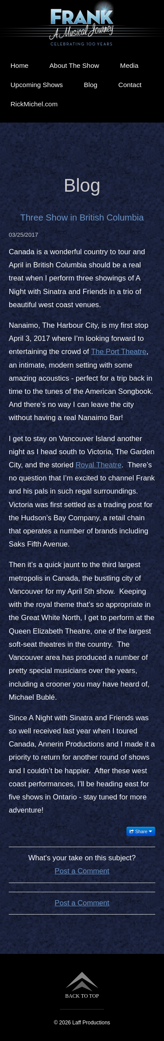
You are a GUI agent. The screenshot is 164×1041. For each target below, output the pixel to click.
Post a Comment (82, 871)
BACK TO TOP (82, 985)
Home (19, 65)
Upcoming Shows (36, 84)
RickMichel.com (34, 104)
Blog (91, 84)
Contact (130, 84)
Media (129, 65)
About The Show (74, 65)
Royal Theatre (99, 465)
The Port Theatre (119, 351)
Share (140, 831)
